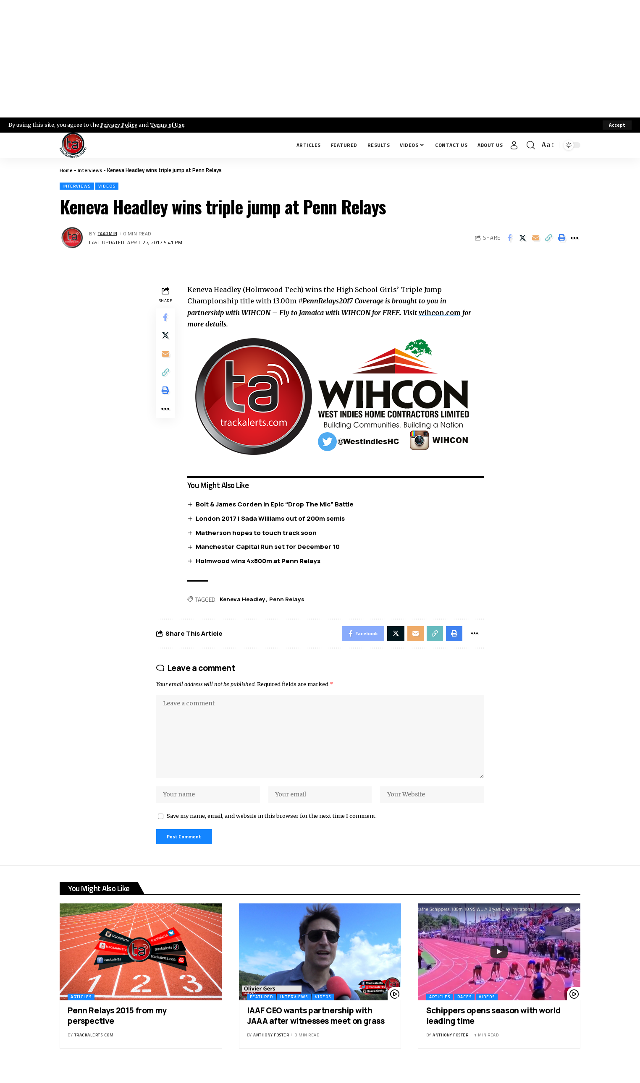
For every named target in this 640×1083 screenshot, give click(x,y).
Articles (81, 1010)
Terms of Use (170, 124)
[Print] (561, 238)
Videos (111, 186)
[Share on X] (522, 238)
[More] (574, 238)
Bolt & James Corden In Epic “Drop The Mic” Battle (277, 505)
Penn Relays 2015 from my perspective (117, 1029)
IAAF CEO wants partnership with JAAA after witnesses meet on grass (315, 1029)
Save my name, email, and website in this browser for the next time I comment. (272, 827)
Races (464, 1010)
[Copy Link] (548, 238)
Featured (261, 1010)
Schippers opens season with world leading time (493, 1029)
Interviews (91, 170)
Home (66, 170)
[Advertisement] (320, 58)
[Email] (535, 238)
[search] (531, 145)
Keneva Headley (245, 601)
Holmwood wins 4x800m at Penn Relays (260, 562)
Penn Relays (291, 601)
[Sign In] (514, 145)
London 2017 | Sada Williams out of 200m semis (272, 519)
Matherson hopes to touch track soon (258, 533)
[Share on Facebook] (509, 238)
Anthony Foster (271, 1048)
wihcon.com (442, 313)
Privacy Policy (120, 124)
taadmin (109, 234)
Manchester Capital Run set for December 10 (270, 547)
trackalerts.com (94, 1048)
